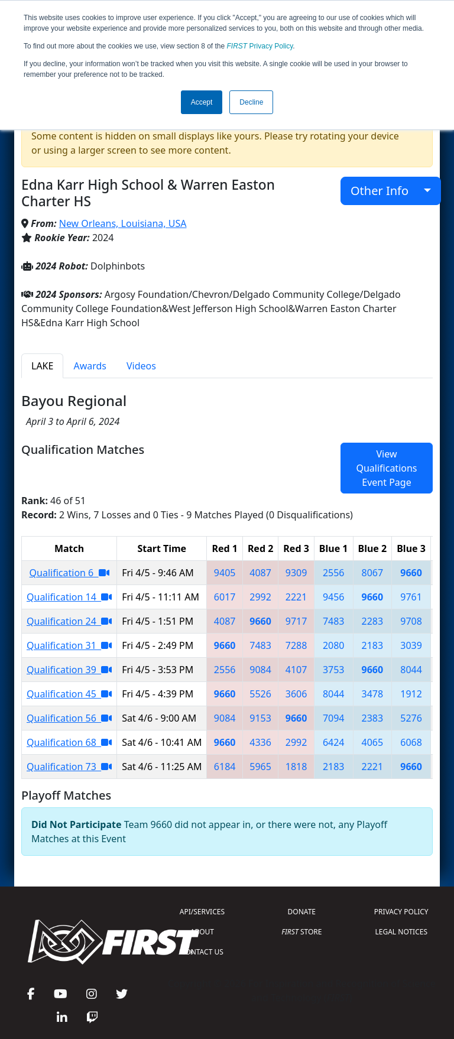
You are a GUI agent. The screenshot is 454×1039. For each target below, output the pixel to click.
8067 (373, 572)
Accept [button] (202, 102)
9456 (334, 596)
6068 (411, 742)
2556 (334, 572)
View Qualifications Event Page (386, 468)
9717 (296, 621)
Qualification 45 (69, 693)
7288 (296, 645)
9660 (411, 572)
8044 (411, 669)
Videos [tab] (141, 365)
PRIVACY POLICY (401, 912)
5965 (260, 766)
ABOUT (202, 932)
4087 (260, 572)
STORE (301, 932)
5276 (411, 718)
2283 (373, 621)
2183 (373, 645)
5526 (260, 693)
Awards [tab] (89, 365)
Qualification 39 (69, 669)
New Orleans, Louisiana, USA (123, 223)
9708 (411, 621)
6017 (225, 596)
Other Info (386, 191)
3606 (296, 693)
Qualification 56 (69, 718)
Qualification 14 (69, 596)
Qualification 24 (69, 621)
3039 (411, 645)
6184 (225, 766)
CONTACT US (202, 952)
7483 (334, 621)
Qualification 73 (69, 766)
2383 (373, 718)
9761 (411, 596)
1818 (296, 766)
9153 (260, 718)
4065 (373, 742)
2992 (260, 596)
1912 (411, 693)
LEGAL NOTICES (401, 932)
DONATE (302, 912)
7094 (334, 718)
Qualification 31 (69, 645)
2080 (334, 645)
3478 (373, 693)
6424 (334, 742)
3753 (334, 669)
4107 (296, 669)
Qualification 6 (69, 572)
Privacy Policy (260, 46)
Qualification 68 (69, 742)
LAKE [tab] (42, 365)
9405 (225, 572)
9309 (296, 572)
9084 (260, 669)
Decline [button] (251, 102)
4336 (260, 742)
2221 (296, 596)
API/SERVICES (202, 912)
